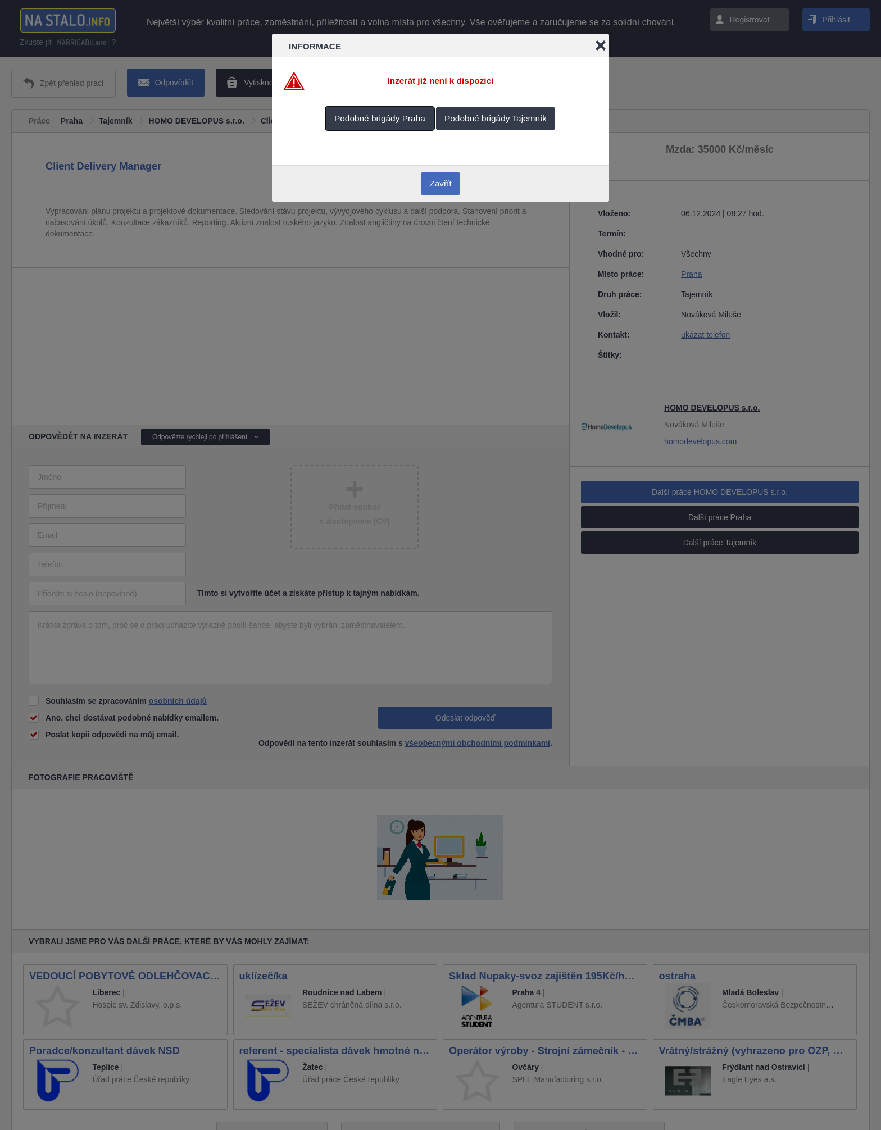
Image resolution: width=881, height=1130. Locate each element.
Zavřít (440, 183)
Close (600, 45)
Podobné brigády (379, 118)
